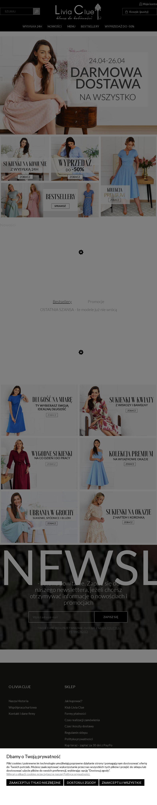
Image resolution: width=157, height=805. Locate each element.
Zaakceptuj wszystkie (122, 782)
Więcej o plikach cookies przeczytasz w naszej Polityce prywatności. (48, 774)
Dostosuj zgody (81, 782)
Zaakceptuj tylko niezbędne (35, 782)
